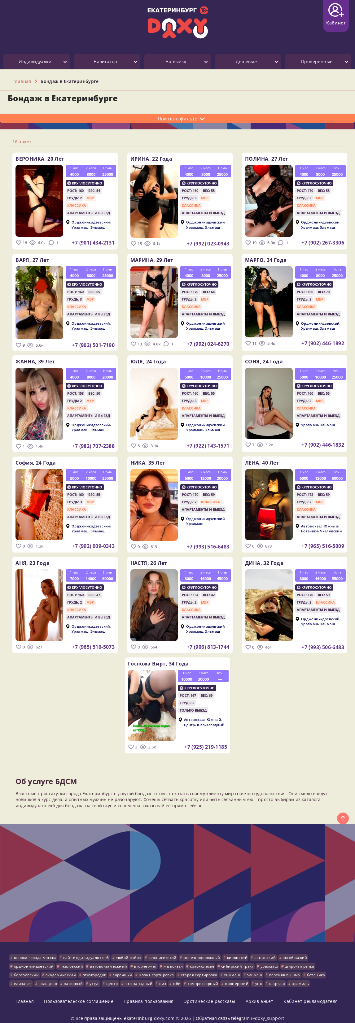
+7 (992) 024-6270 (208, 342)
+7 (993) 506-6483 (322, 642)
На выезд (175, 61)
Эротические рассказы (209, 993)
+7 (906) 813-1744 (208, 641)
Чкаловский (331, 527)
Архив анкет (259, 993)
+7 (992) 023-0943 (208, 243)
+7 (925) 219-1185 (205, 740)
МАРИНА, (151, 258)
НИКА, (147, 458)
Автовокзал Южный (319, 522)
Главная (24, 993)
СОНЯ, (264, 359)
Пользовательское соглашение (78, 993)
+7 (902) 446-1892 (322, 342)
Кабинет (336, 14)
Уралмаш (80, 227)
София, (35, 458)
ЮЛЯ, (148, 359)
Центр (189, 718)
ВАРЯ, (32, 258)
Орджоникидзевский (91, 222)
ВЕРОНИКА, (39, 158)
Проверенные (316, 61)
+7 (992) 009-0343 (93, 542)
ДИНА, (264, 557)
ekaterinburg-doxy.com (149, 1010)
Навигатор (105, 61)
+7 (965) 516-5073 (93, 641)
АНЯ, (32, 557)
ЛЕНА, (262, 458)
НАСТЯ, (148, 557)
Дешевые (246, 61)
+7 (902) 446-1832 (322, 442)
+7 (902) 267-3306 (322, 242)
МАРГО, (266, 258)
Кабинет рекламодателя (310, 993)
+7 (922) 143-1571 (208, 443)
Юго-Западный (211, 718)
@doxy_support (267, 1010)
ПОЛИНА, (266, 158)
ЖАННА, (35, 359)
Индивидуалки (35, 61)
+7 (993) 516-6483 (208, 542)
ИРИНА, (151, 158)
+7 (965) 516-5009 (322, 542)
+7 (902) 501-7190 (93, 343)
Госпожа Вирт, (158, 657)
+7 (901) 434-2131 (93, 242)
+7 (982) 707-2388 (93, 443)
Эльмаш (97, 227)
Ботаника (309, 527)
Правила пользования (149, 993)
